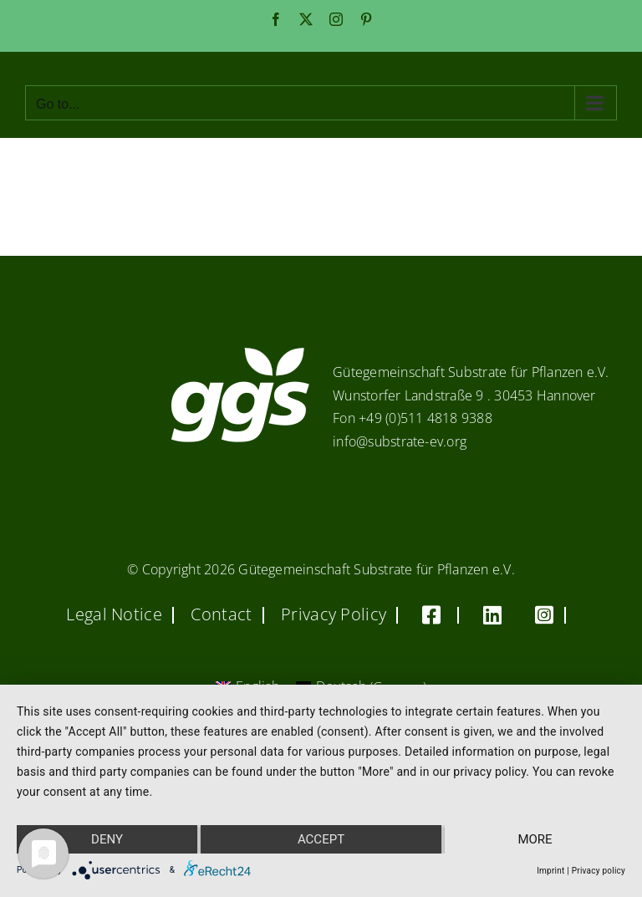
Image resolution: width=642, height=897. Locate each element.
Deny (107, 839)
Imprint (550, 870)
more (534, 839)
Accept (321, 839)
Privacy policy (598, 870)
